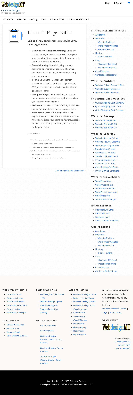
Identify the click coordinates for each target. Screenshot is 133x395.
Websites (21, 19)
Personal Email (102, 213)
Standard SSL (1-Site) (105, 149)
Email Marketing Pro (48, 305)
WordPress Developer (105, 199)
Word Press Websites (108, 45)
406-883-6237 (124, 345)
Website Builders (106, 42)
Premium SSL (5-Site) (105, 160)
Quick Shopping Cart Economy (109, 102)
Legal (105, 312)
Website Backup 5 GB (105, 120)
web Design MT (47, 330)
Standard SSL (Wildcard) (106, 156)
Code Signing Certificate (106, 167)
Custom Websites (122, 341)
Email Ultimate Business (106, 220)
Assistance (8, 19)
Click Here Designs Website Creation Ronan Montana (50, 360)
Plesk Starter (79, 323)
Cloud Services (57, 19)
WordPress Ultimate (104, 188)
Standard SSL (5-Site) (105, 152)
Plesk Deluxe (78, 331)
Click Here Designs (10, 10)
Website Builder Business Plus (109, 85)
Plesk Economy (79, 327)
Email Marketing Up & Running (49, 311)
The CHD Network (48, 325)
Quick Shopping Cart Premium (109, 110)
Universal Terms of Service (114, 308)
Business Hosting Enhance (84, 294)
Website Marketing (107, 67)
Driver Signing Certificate (107, 170)
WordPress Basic (103, 181)
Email (43, 19)
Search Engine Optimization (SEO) (52, 296)
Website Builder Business (107, 88)
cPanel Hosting (105, 56)
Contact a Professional (78, 19)
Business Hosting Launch (84, 305)
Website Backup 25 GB (106, 124)
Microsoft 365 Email (107, 64)
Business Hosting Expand (84, 301)
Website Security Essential (107, 141)
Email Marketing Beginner (51, 301)
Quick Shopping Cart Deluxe (108, 106)
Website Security (106, 49)
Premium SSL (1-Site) (105, 163)
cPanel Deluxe (79, 316)
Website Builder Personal (107, 92)
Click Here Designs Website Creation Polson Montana (51, 339)
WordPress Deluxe (104, 184)
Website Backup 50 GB (106, 127)
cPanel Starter (79, 312)
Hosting (33, 19)
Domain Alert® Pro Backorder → (70, 170)
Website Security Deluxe (106, 138)
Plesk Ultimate (79, 334)
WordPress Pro (102, 195)
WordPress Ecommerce (106, 192)
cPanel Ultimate (80, 320)
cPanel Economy (80, 309)
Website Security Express (107, 145)
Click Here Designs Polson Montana (51, 350)
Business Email (102, 217)
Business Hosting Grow (83, 298)
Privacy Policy (116, 312)
